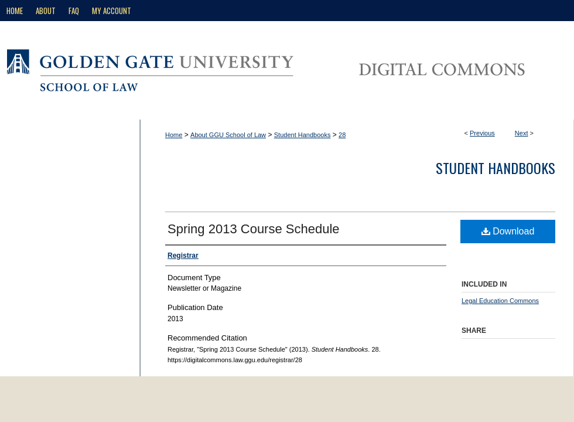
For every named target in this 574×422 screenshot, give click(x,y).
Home (173, 134)
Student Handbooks (302, 134)
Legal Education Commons (500, 300)
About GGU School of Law (228, 134)
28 (342, 134)
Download (508, 231)
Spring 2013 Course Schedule (254, 229)
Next (521, 133)
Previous (482, 133)
